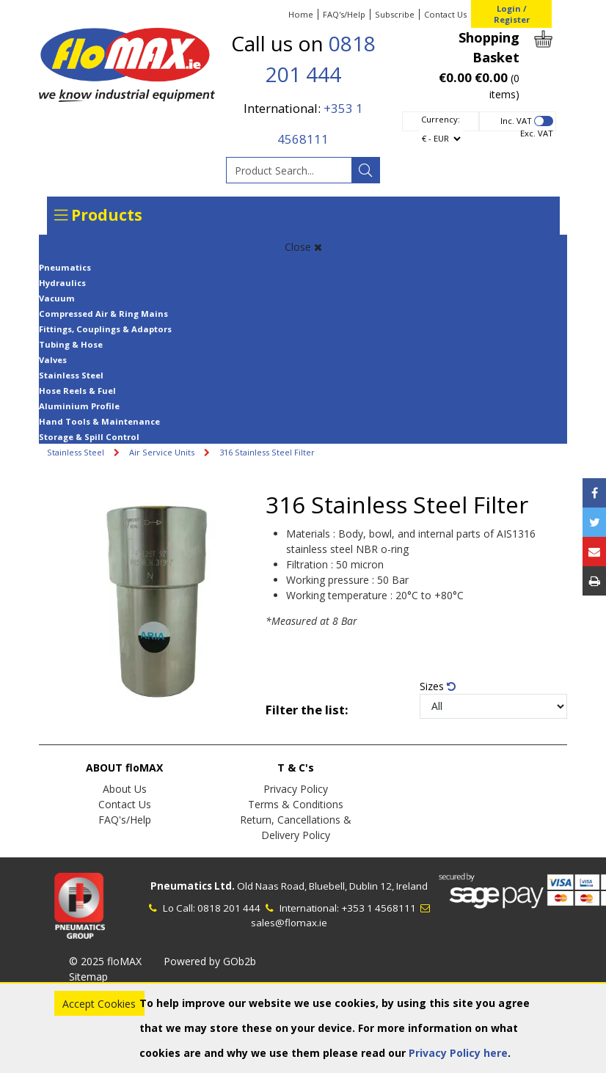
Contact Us (445, 14)
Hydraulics (62, 282)
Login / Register (512, 14)
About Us (125, 789)
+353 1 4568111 (378, 908)
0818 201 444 (228, 908)
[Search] (365, 170)
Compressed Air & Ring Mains (103, 313)
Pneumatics (65, 267)
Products (98, 215)
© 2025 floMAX (105, 961)
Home (300, 14)
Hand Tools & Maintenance (99, 421)
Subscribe (395, 14)
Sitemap (88, 977)
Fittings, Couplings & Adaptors (105, 328)
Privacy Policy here (458, 1053)
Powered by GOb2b (210, 961)
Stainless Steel (71, 375)
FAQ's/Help (344, 14)
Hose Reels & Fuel (77, 390)
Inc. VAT (516, 120)
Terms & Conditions (295, 804)
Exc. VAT (536, 133)
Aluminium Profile (79, 405)
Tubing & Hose (71, 344)
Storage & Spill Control (89, 436)
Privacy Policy (295, 789)
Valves (53, 359)
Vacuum (57, 298)
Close (303, 247)
